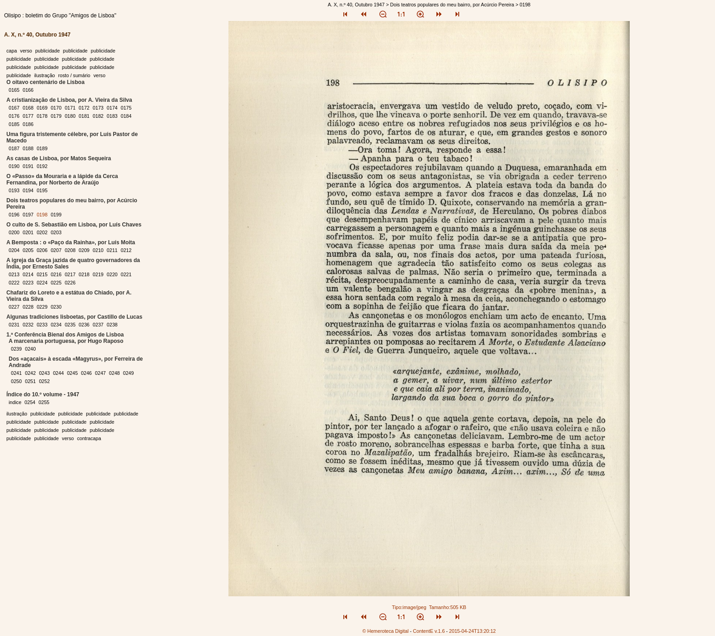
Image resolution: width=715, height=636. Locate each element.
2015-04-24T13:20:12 (472, 631)
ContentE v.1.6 (429, 631)
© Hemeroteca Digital (386, 631)
